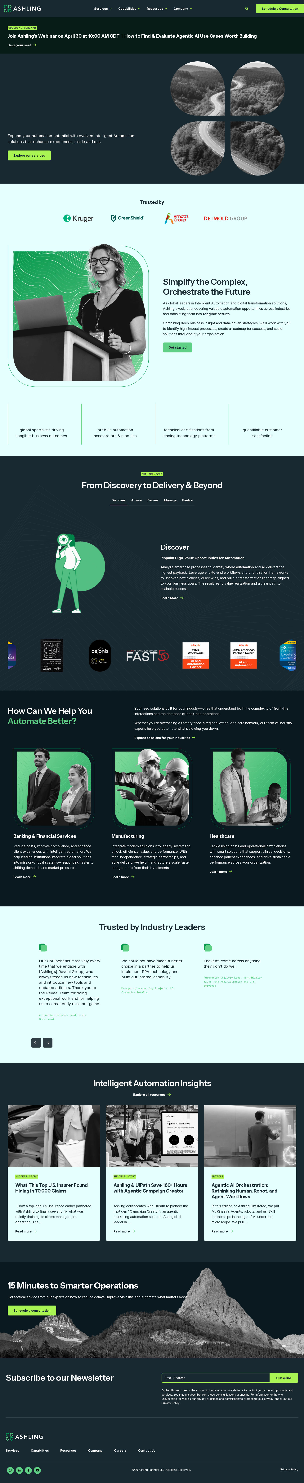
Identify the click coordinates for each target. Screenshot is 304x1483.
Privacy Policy (289, 1469)
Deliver (152, 500)
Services (101, 9)
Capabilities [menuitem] (40, 1450)
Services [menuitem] (12, 1450)
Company (181, 9)
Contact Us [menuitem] (146, 1450)
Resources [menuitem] (68, 1450)
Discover (118, 500)
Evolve (187, 500)
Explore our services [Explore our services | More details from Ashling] (29, 155)
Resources (155, 9)
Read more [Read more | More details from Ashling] (26, 1231)
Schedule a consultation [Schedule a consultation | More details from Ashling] (32, 1310)
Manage (170, 500)
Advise (136, 500)
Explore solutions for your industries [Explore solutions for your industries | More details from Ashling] (164, 738)
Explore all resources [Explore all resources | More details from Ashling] (152, 1095)
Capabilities (127, 9)
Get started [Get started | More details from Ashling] (178, 347)
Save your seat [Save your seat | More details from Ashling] (22, 45)
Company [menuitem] (95, 1450)
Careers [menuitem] (120, 1450)
